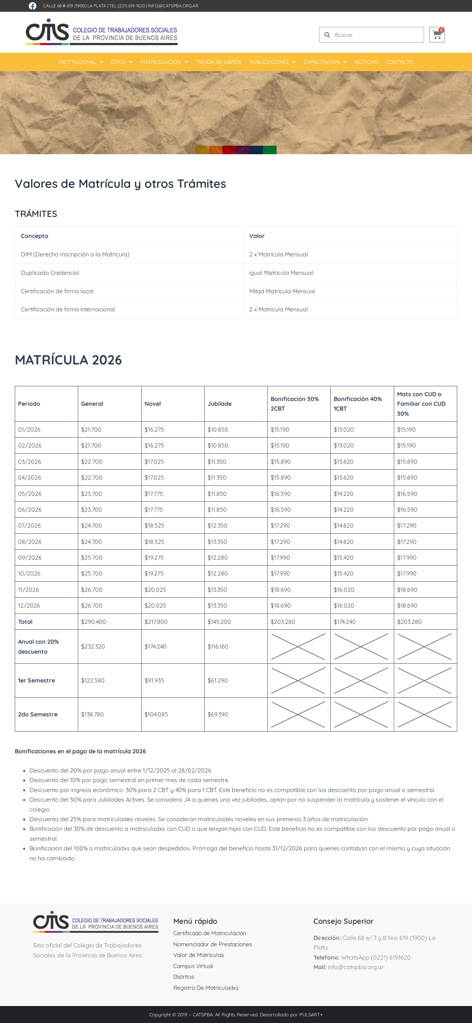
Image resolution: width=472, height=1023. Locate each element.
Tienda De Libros (219, 62)
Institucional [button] (81, 62)
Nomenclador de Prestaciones (214, 944)
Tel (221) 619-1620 (127, 5)
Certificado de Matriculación (211, 933)
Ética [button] (121, 62)
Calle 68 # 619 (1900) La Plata (74, 5)
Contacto (399, 62)
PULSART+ (311, 1014)
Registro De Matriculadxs (207, 987)
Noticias (366, 62)
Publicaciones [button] (273, 62)
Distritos (184, 976)
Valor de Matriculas (199, 954)
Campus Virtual (194, 966)
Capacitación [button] (325, 62)
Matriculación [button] (164, 62)
